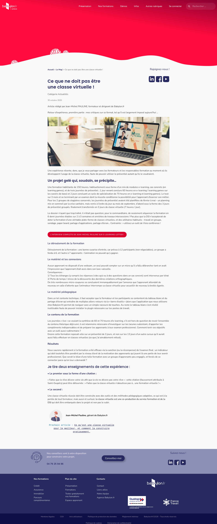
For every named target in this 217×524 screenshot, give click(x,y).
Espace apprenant (73, 501)
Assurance (38, 490)
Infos (136, 6)
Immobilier (39, 494)
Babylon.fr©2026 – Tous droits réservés (160, 517)
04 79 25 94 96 (56, 464)
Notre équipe (103, 494)
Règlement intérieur (130, 517)
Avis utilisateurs (75, 517)
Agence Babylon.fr (105, 498)
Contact (100, 486)
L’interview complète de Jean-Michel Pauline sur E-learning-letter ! (87, 234)
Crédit (36, 486)
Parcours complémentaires (42, 499)
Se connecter (175, 6)
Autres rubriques (154, 6)
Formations (70, 490)
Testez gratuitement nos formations (74, 496)
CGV (62, 517)
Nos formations (105, 6)
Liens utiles (102, 490)
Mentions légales (48, 517)
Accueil (51, 69)
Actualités (63, 94)
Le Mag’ (59, 69)
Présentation (85, 6)
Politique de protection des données (102, 517)
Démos (123, 6)
